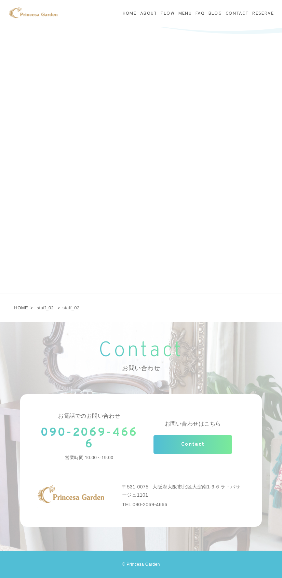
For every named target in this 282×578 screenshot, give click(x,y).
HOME (21, 307)
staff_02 (45, 307)
